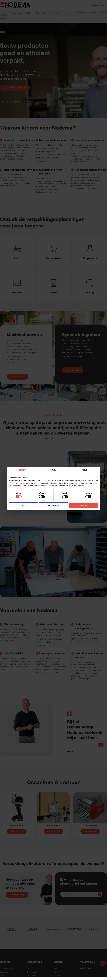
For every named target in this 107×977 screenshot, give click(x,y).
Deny (23, 505)
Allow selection (53, 505)
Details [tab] (53, 470)
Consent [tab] (22, 470)
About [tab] (84, 470)
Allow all (84, 505)
